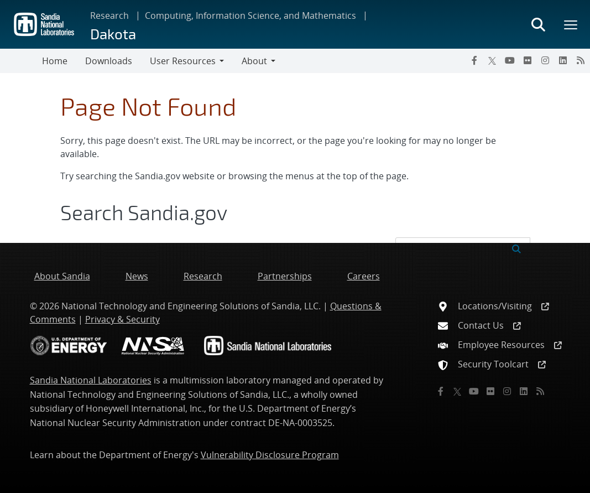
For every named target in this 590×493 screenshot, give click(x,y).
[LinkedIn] (563, 60)
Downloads (108, 61)
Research (109, 15)
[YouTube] (510, 60)
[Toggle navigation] (21, 61)
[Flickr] (527, 60)
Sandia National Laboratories (91, 380)
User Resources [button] (183, 61)
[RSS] (580, 60)
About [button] (254, 61)
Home (54, 61)
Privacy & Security (122, 319)
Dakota (113, 33)
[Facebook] (474, 60)
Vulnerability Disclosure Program (270, 455)
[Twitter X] (492, 60)
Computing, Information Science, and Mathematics (250, 15)
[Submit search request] (516, 247)
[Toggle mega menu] (571, 24)
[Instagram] (545, 60)
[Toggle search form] (538, 24)
